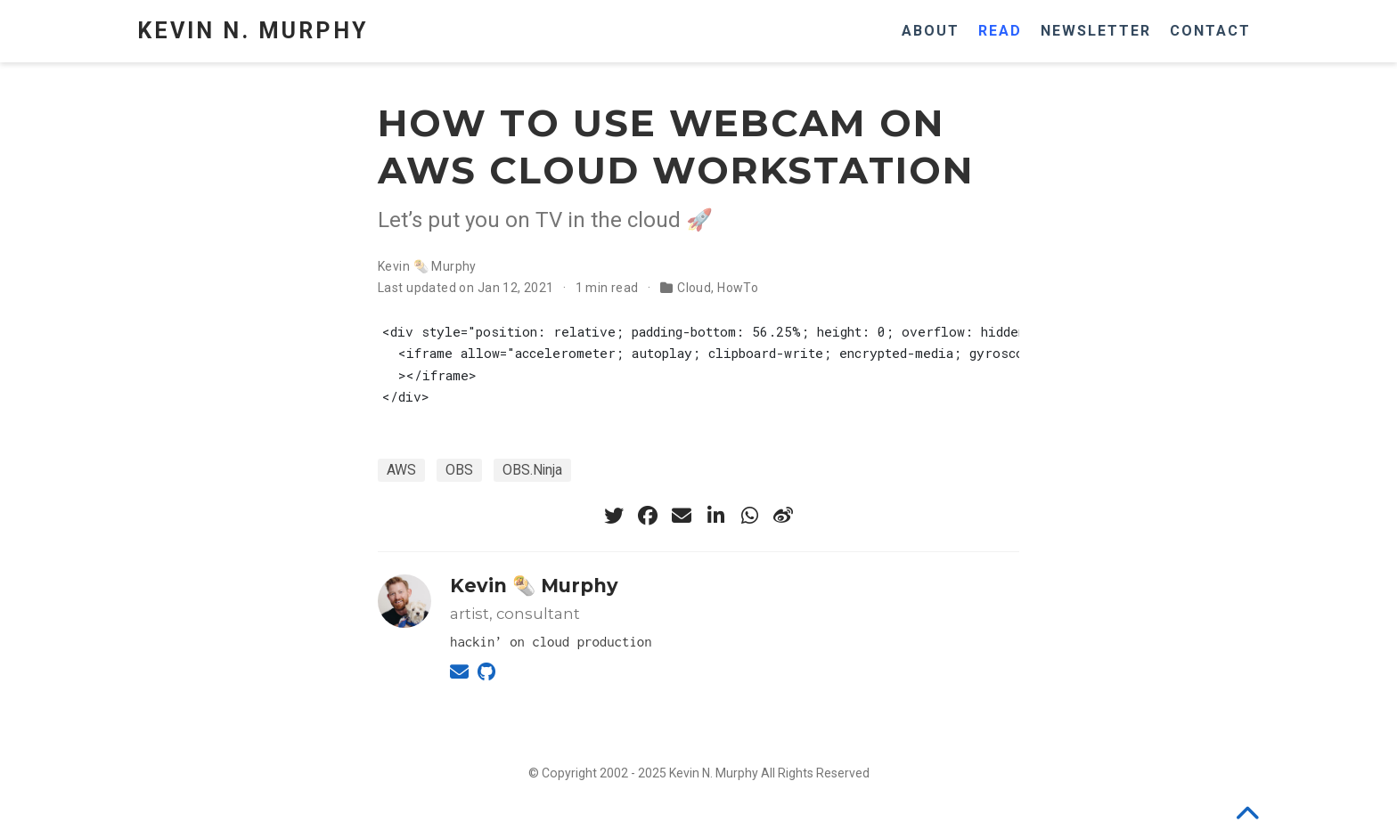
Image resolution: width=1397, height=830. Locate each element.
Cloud (694, 288)
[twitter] (613, 515)
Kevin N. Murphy (252, 31)
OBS (459, 469)
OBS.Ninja (532, 469)
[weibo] (783, 515)
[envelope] (681, 515)
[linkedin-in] (715, 515)
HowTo (737, 288)
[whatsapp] (749, 515)
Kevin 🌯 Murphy (427, 266)
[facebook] (647, 515)
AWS (401, 469)
